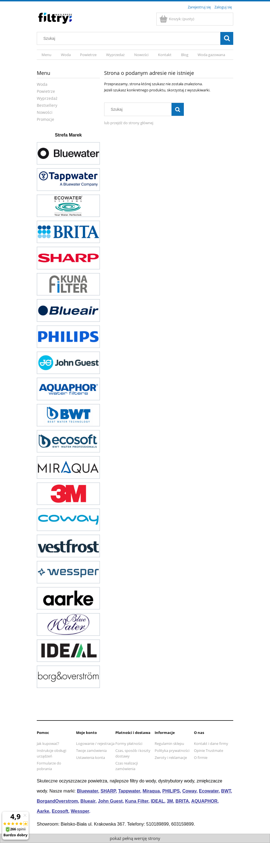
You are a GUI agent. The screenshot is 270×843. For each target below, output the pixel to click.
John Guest (110, 801)
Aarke (43, 811)
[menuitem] (46, 55)
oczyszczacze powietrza (83, 781)
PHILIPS (171, 791)
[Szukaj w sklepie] (130, 38)
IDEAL (157, 801)
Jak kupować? (48, 743)
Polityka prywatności (172, 750)
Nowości (44, 112)
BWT (226, 791)
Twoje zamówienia (91, 750)
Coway (189, 791)
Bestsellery (47, 105)
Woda (42, 84)
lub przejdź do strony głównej (128, 122)
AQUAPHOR (204, 801)
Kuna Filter (136, 801)
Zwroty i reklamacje (171, 757)
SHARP (108, 791)
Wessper (80, 811)
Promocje (45, 119)
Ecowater (209, 791)
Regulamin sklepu (169, 743)
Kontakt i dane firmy (211, 743)
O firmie (200, 757)
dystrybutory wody (176, 781)
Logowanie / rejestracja (95, 743)
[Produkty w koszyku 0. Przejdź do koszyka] (177, 18)
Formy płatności (128, 743)
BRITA (182, 801)
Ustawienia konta (90, 757)
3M (170, 801)
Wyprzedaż (47, 98)
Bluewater (87, 791)
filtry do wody (143, 781)
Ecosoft (60, 811)
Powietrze (46, 91)
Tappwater (129, 791)
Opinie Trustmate (208, 750)
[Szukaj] (226, 38)
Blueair (88, 801)
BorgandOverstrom (57, 801)
